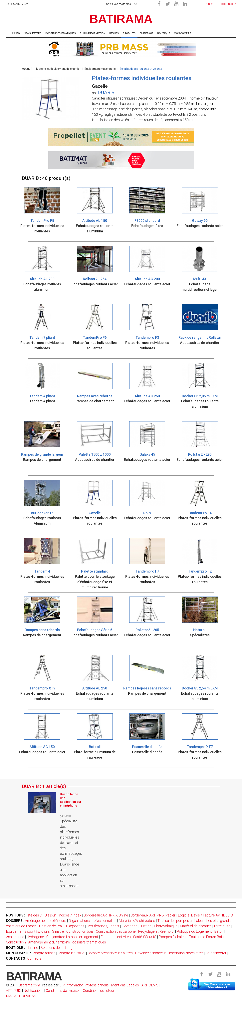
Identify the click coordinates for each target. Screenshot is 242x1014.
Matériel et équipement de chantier (58, 68)
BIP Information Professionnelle (84, 985)
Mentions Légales (125, 985)
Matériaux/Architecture (137, 920)
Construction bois (80, 931)
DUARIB (106, 92)
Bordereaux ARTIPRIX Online (106, 915)
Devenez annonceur (150, 953)
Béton (218, 931)
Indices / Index (69, 915)
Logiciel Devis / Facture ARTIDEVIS (205, 915)
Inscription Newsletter (185, 953)
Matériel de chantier (195, 926)
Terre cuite (221, 926)
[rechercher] (136, 3)
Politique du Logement (194, 931)
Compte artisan (43, 953)
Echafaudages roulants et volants (141, 68)
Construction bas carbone (116, 931)
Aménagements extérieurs (45, 920)
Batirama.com (29, 985)
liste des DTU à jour (41, 915)
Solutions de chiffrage (58, 947)
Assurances (15, 937)
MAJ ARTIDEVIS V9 (21, 996)
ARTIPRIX (13, 990)
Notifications (34, 990)
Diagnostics (75, 926)
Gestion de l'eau (51, 926)
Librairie (32, 947)
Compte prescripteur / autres (110, 953)
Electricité (129, 926)
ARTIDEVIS (149, 985)
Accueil (27, 69)
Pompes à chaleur (173, 937)
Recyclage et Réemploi (156, 931)
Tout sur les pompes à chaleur (180, 920)
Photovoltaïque (165, 926)
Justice (145, 926)
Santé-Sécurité (144, 937)
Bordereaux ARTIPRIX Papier (152, 915)
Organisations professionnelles (92, 920)
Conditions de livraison (63, 990)
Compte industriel (71, 953)
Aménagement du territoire (49, 942)
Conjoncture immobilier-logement (72, 937)
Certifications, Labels (103, 926)
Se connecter (215, 953)
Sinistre (58, 931)
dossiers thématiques (89, 942)
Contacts (34, 958)
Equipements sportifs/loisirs (28, 931)
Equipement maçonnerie (100, 68)
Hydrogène (35, 937)
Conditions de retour (98, 990)
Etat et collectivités (116, 937)
